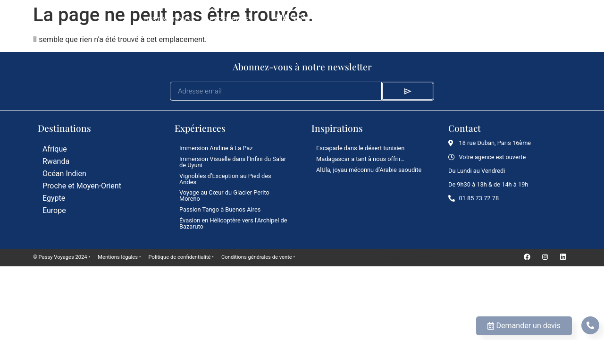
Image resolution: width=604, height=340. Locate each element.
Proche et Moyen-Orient (81, 185)
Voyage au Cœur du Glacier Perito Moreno (224, 195)
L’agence (444, 20)
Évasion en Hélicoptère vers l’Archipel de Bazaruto (233, 223)
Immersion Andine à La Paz (216, 148)
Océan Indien (64, 173)
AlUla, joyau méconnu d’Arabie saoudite (368, 169)
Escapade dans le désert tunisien (360, 148)
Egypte (53, 198)
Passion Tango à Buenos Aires (219, 209)
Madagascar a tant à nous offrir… (360, 158)
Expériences (231, 20)
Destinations (167, 20)
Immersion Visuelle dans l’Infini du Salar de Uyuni (232, 162)
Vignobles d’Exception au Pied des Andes (225, 179)
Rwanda (55, 161)
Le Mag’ (398, 20)
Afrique (54, 148)
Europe (54, 210)
